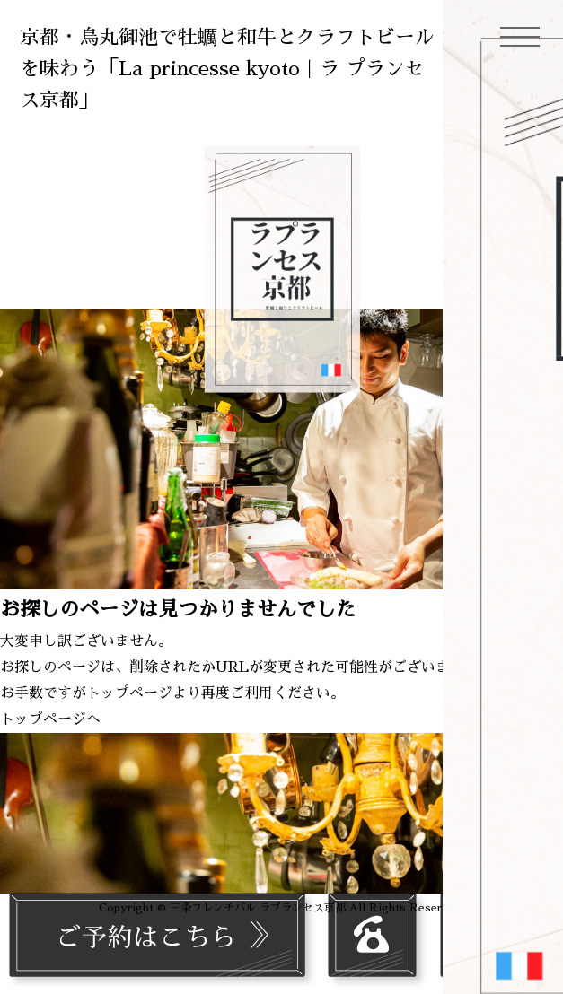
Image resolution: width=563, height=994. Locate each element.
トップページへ (50, 719)
